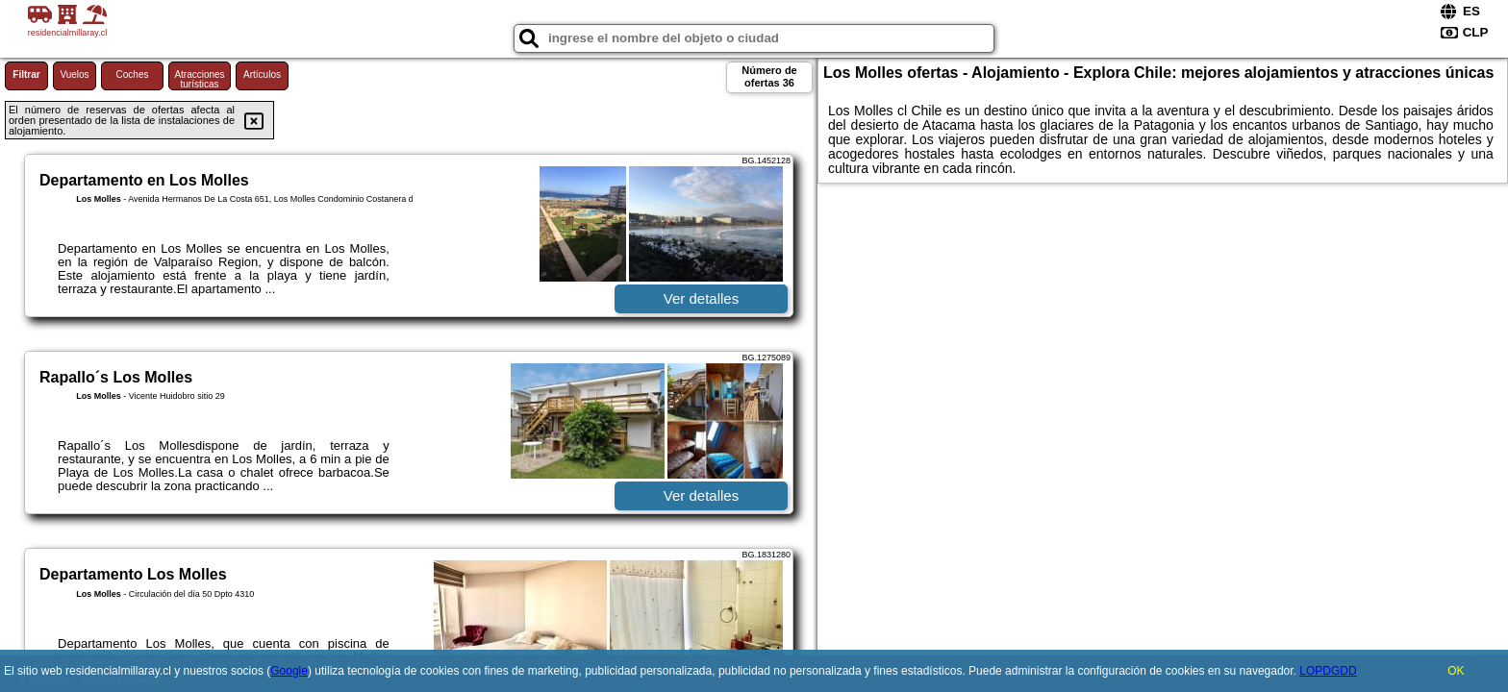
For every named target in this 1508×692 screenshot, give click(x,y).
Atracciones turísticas (199, 79)
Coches (132, 74)
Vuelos (74, 74)
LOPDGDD (1327, 671)
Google (289, 671)
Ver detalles (701, 298)
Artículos (262, 74)
